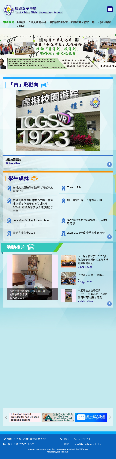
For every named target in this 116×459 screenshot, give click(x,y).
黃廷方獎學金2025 (24, 232)
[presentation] (5, 51)
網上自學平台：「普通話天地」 (86, 200)
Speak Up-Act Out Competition (31, 220)
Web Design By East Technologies (58, 452)
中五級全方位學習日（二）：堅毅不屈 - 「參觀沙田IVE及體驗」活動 (93, 294)
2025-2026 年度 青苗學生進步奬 (86, 232)
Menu (110, 9)
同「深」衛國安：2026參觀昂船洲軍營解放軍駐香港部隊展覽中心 (93, 260)
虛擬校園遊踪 (13, 159)
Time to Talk (74, 187)
